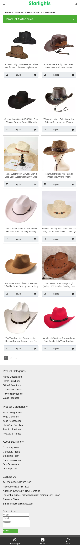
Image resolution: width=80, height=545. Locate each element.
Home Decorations (12, 377)
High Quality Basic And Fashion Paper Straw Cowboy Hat (58, 175)
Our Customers (11, 464)
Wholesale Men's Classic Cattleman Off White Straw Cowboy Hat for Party (21, 284)
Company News (11, 447)
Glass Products (11, 398)
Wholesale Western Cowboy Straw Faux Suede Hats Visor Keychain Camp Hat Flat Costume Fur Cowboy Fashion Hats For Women (59, 339)
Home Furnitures (11, 381)
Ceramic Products (12, 389)
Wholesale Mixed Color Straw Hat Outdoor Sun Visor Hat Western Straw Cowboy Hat (59, 121)
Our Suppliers (10, 468)
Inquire (12, 75)
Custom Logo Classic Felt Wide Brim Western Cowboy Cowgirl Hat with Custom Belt (21, 121)
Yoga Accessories (12, 421)
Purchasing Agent (12, 460)
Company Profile (11, 451)
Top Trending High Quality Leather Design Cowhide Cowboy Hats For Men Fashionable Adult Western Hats (21, 339)
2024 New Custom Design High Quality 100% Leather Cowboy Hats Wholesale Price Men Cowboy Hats (59, 285)
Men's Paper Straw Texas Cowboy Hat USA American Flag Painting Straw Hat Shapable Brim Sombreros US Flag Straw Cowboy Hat (21, 230)
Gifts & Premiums (12, 385)
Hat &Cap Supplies (13, 425)
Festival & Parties (12, 433)
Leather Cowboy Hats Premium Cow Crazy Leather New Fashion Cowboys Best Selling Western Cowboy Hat (59, 230)
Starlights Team (11, 456)
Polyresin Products (12, 394)
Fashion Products (12, 429)
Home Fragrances (12, 412)
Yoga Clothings (11, 416)
